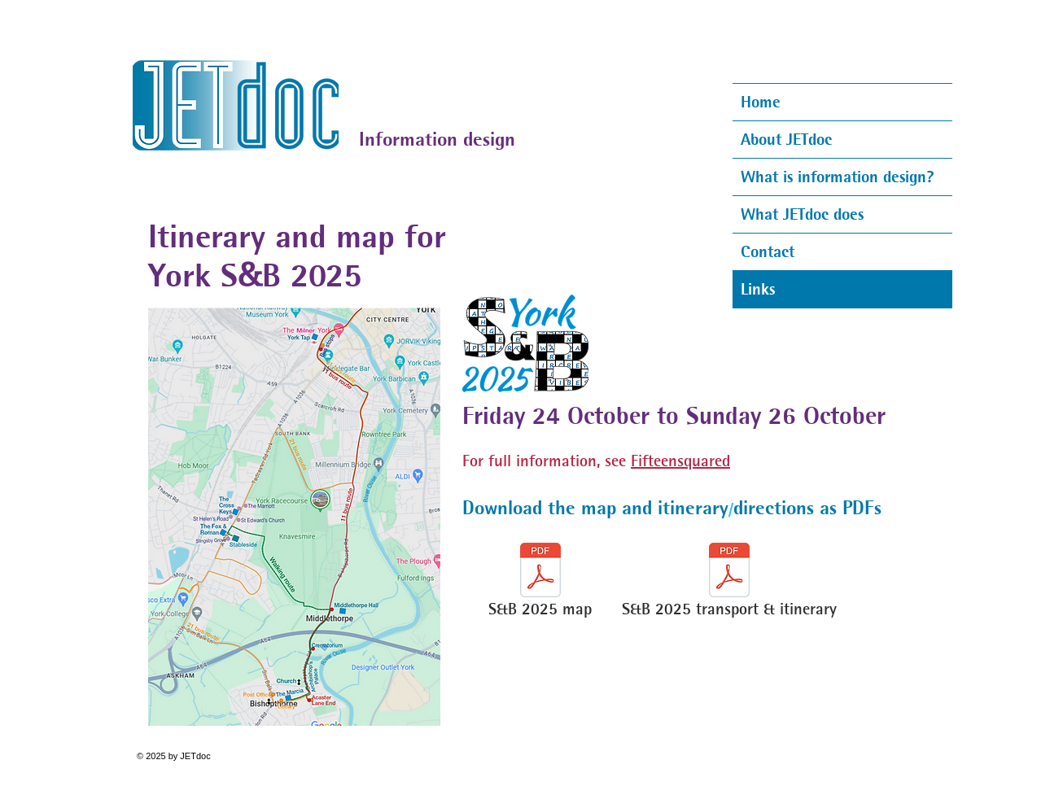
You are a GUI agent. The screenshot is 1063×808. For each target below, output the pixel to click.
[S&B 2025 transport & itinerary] (729, 583)
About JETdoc (786, 139)
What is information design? (837, 176)
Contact (767, 251)
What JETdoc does (802, 214)
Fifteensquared (680, 460)
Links (758, 289)
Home (761, 101)
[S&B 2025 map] (540, 583)
